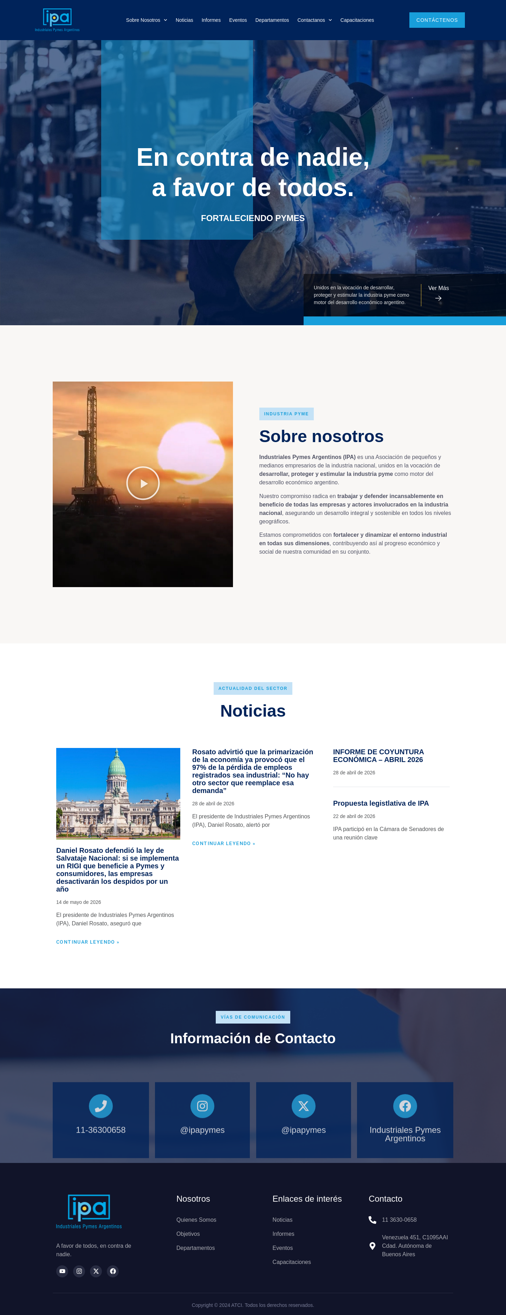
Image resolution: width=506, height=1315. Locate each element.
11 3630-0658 (399, 1220)
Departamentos (272, 20)
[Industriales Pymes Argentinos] (405, 1157)
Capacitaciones (357, 20)
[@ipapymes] (202, 1157)
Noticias (184, 20)
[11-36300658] (101, 1157)
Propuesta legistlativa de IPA (381, 803)
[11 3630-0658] (372, 1220)
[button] (143, 484)
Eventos (238, 20)
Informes (211, 20)
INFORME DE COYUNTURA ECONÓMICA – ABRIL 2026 (378, 755)
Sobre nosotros (146, 20)
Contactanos (314, 20)
